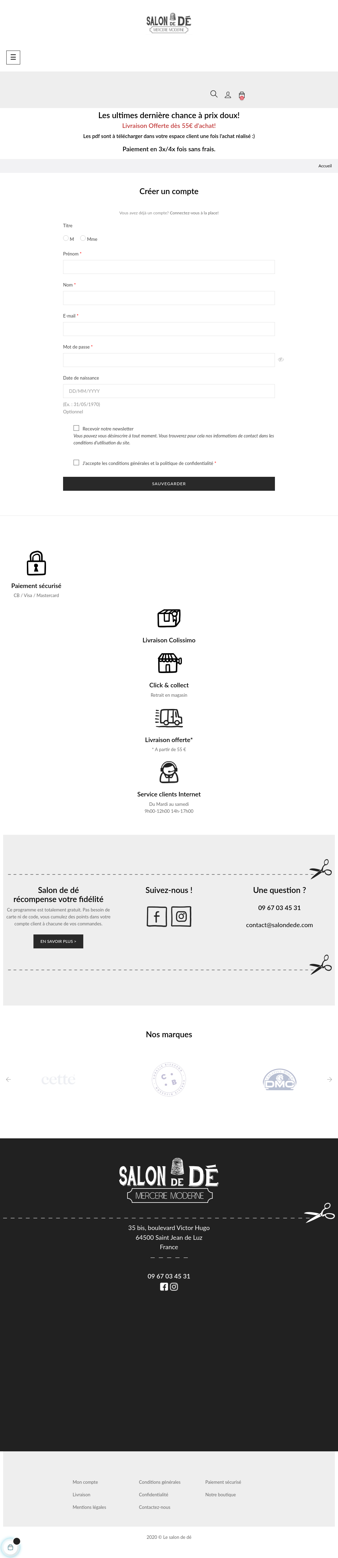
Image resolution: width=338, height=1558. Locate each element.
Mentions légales (89, 1507)
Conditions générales (159, 1482)
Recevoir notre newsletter (168, 435)
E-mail (70, 316)
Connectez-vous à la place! (194, 212)
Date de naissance (81, 378)
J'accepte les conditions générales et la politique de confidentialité (138, 463)
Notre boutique (220, 1494)
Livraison (81, 1494)
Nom (68, 285)
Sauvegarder (169, 483)
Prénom (71, 254)
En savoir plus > (58, 941)
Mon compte (85, 1482)
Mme (88, 238)
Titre (67, 225)
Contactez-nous (154, 1507)
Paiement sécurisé (223, 1482)
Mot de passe (77, 347)
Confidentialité (153, 1494)
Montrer (281, 360)
